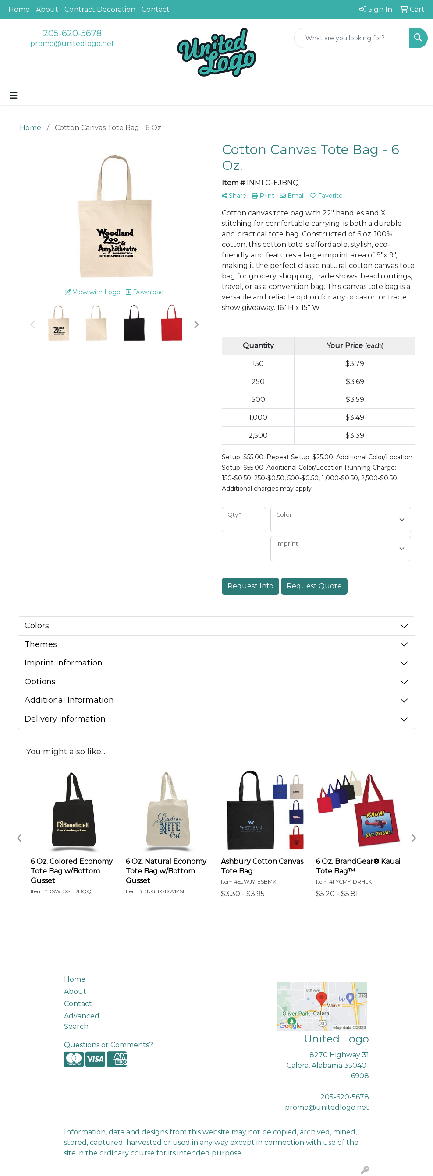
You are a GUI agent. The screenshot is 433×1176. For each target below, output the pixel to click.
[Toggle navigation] (13, 95)
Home (19, 9)
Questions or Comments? (108, 1045)
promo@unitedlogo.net (72, 43)
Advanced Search (81, 1021)
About (47, 9)
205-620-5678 (72, 33)
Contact (156, 9)
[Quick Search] (351, 38)
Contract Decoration (99, 9)
